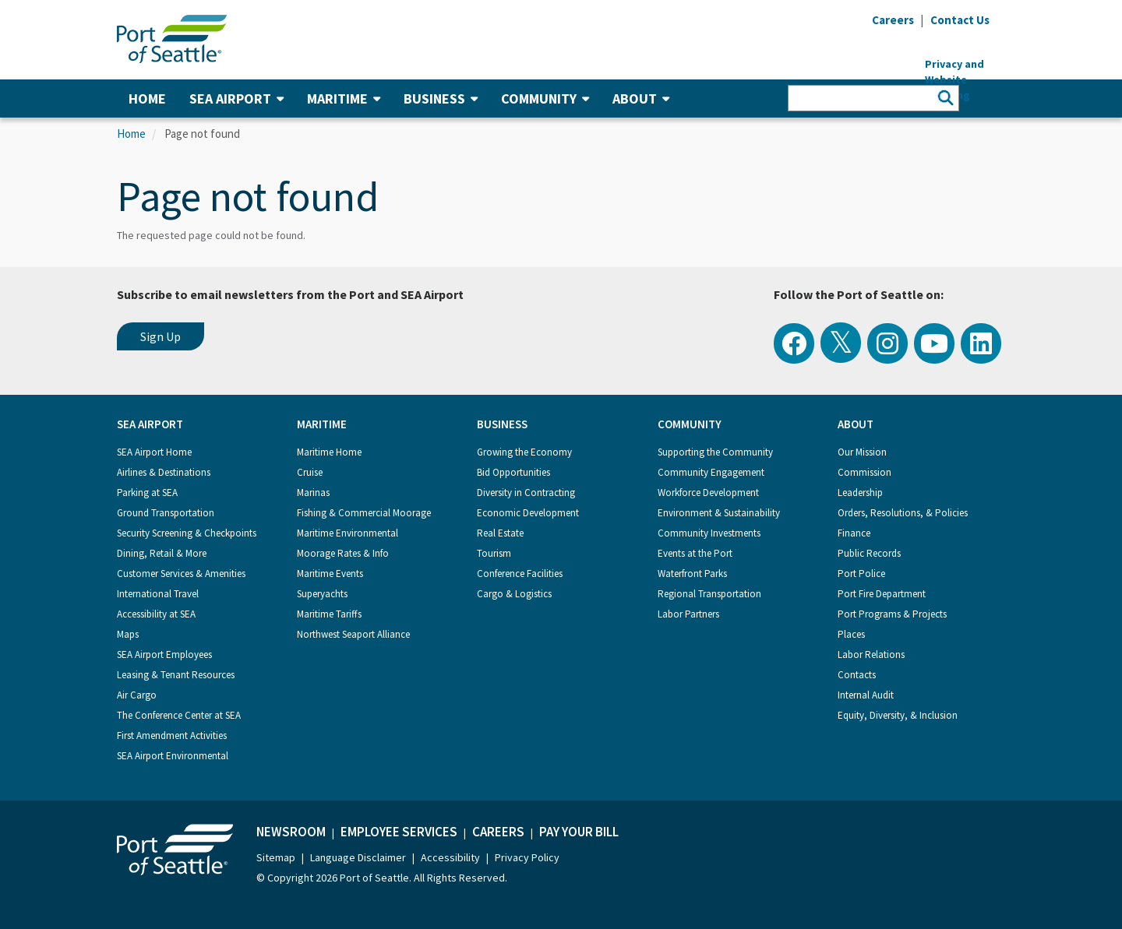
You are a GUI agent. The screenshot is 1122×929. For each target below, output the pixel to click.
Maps (128, 634)
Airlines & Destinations (163, 472)
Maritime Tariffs (329, 614)
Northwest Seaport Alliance (353, 634)
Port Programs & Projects (892, 614)
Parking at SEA (147, 492)
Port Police (861, 573)
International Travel (158, 593)
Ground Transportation (165, 512)
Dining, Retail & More (161, 553)
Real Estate (500, 533)
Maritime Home (329, 452)
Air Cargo (137, 695)
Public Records (869, 553)
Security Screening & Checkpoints (186, 533)
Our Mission (862, 452)
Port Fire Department (882, 593)
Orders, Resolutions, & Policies (903, 512)
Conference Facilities (520, 573)
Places (851, 634)
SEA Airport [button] (236, 98)
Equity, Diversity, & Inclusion (898, 715)
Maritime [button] (343, 98)
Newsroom (291, 831)
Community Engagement (711, 472)
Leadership (860, 492)
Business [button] (441, 98)
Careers (498, 831)
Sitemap (275, 857)
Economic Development (528, 512)
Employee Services (398, 831)
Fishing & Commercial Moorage (364, 512)
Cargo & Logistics (514, 593)
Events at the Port (695, 553)
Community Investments (709, 533)
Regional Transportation (709, 593)
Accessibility (450, 857)
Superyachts (322, 593)
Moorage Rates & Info (343, 553)
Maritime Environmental (347, 533)
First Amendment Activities (172, 735)
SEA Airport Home (154, 452)
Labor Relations (871, 654)
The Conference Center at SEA (179, 715)
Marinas (313, 492)
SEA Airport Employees (164, 654)
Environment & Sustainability (719, 512)
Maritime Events (330, 573)
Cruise (310, 472)
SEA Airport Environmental (172, 755)
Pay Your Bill (579, 831)
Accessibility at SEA (156, 614)
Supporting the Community (715, 452)
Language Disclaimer (358, 857)
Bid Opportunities (513, 472)
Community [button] (545, 98)
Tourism (494, 553)
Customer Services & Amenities (181, 573)
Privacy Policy (527, 857)
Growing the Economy (524, 452)
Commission (864, 472)
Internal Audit (866, 695)
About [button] (640, 98)
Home (147, 98)
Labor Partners (688, 614)
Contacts (857, 674)
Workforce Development (708, 492)
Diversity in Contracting (526, 492)
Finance (854, 533)
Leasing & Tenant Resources (176, 674)
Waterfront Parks (692, 573)
